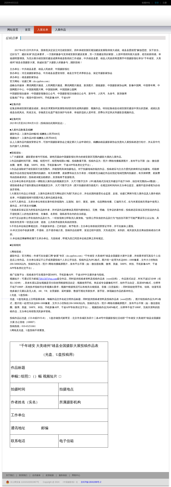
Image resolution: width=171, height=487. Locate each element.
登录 (157, 3)
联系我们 (23, 475)
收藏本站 (146, 3)
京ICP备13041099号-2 (91, 482)
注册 (165, 3)
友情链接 (50, 475)
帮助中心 (76, 475)
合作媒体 (36, 475)
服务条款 (63, 475)
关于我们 (10, 475)
